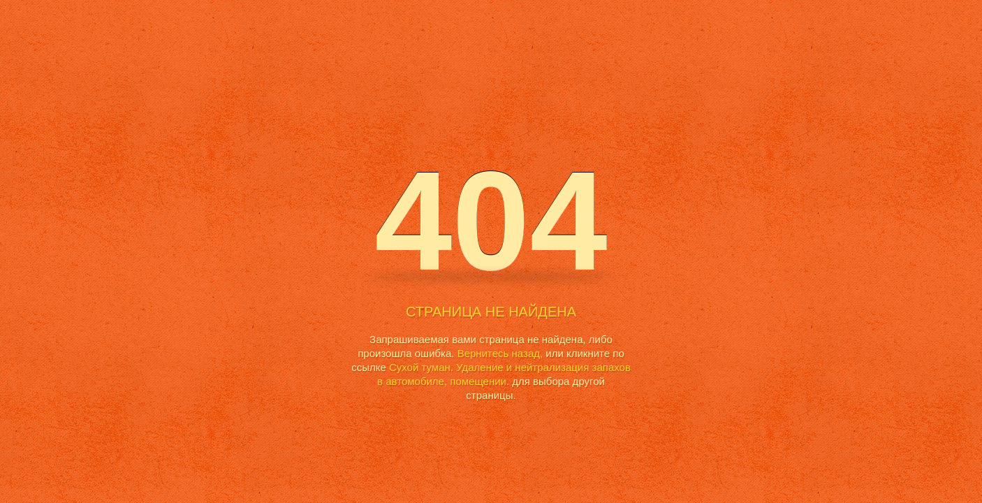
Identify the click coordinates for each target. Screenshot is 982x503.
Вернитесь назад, (500, 353)
